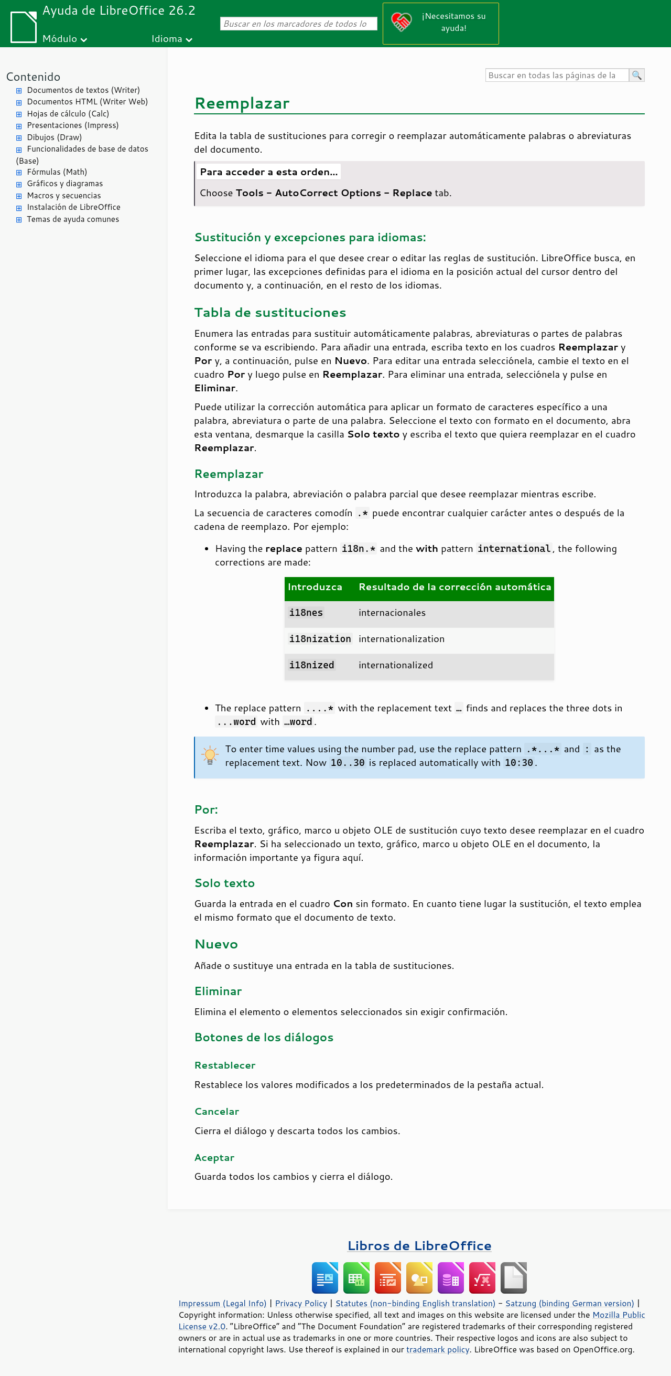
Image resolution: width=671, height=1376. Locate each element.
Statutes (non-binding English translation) (415, 1303)
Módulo (59, 38)
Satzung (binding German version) (570, 1303)
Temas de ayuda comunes (73, 219)
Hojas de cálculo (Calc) (68, 113)
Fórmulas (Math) (57, 171)
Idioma (166, 38)
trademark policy (437, 1349)
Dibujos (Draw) (54, 137)
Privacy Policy (301, 1303)
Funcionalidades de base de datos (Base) (82, 154)
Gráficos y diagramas (65, 183)
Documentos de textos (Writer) (83, 89)
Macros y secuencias (64, 195)
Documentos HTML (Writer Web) (87, 101)
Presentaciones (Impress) (73, 125)
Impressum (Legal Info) (222, 1303)
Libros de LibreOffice (419, 1245)
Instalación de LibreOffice (74, 206)
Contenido (32, 76)
